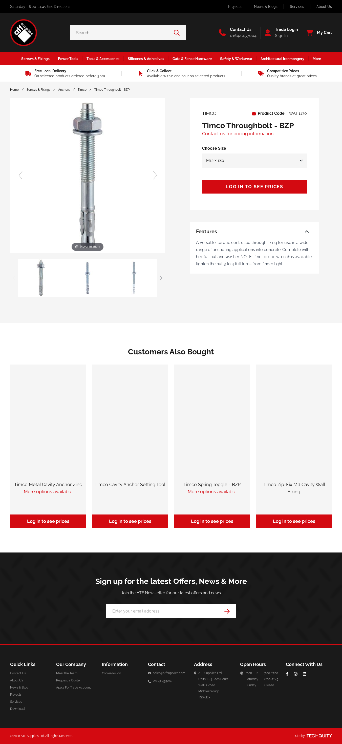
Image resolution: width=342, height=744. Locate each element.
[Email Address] (171, 611)
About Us (324, 7)
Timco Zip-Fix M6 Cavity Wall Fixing (294, 488)
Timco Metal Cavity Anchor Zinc (48, 484)
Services (297, 7)
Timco (82, 89)
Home (14, 89)
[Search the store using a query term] (122, 32)
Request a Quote (68, 680)
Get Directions (58, 7)
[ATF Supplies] (23, 32)
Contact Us (18, 673)
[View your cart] (317, 33)
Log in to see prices (254, 186)
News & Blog (19, 687)
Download (17, 709)
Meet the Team (66, 673)
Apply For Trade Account (73, 687)
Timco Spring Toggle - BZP (212, 484)
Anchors (64, 89)
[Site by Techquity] (319, 736)
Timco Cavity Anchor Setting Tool (130, 484)
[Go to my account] (279, 33)
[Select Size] (254, 161)
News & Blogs (265, 7)
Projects (235, 7)
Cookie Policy (111, 673)
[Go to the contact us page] (237, 33)
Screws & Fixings (38, 89)
